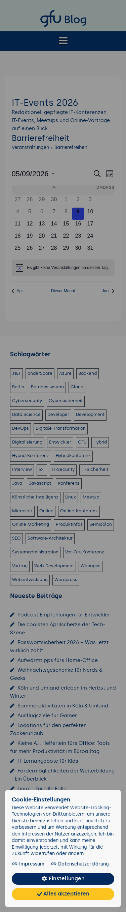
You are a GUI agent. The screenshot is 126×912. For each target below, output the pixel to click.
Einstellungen (63, 879)
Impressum (28, 864)
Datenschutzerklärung (75, 864)
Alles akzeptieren (63, 894)
